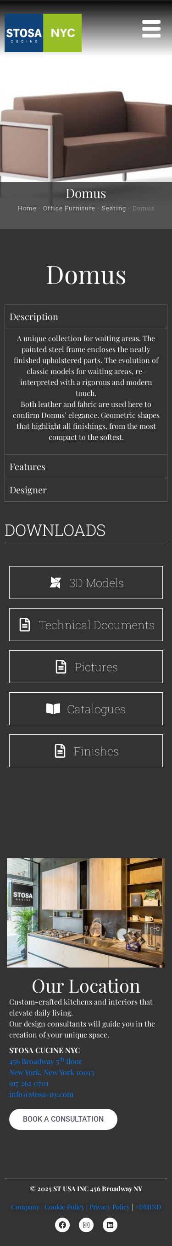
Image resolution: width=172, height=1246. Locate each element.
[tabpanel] (86, 391)
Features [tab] (27, 466)
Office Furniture (69, 208)
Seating (114, 208)
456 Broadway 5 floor (45, 1061)
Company (25, 1206)
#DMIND (148, 1206)
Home (27, 208)
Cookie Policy (64, 1206)
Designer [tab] (28, 489)
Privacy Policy (109, 1206)
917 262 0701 (29, 1083)
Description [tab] (34, 316)
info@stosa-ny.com (41, 1094)
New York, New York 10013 (51, 1072)
